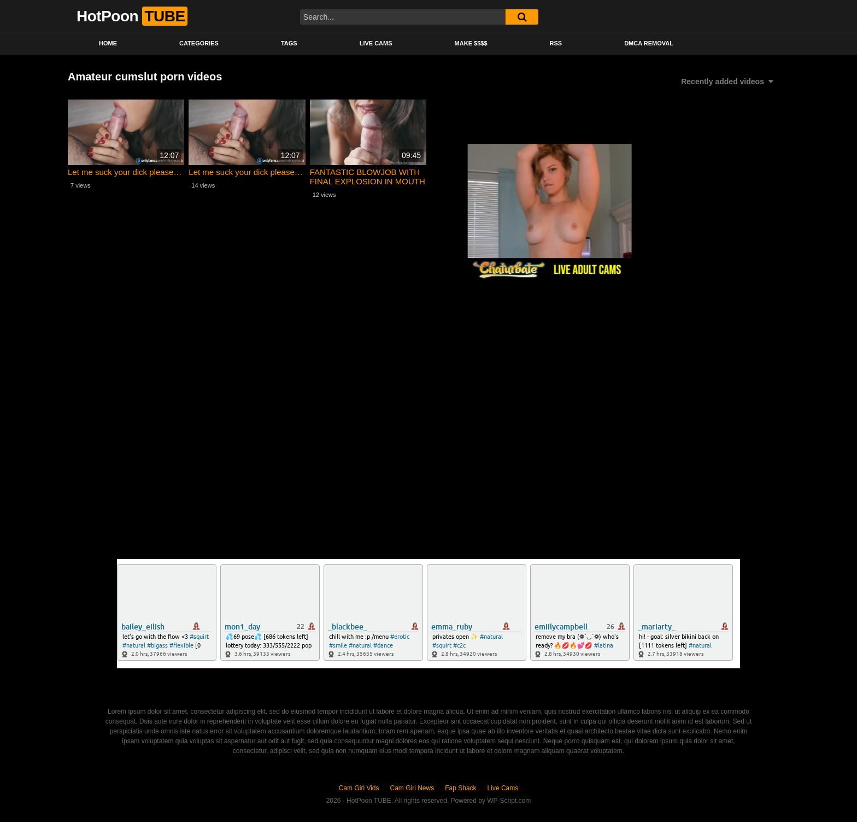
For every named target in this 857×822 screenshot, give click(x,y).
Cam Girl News (412, 788)
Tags (289, 43)
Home (108, 43)
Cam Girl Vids (359, 788)
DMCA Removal (648, 43)
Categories (199, 43)
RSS (556, 43)
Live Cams (376, 43)
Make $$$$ (471, 43)
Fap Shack (460, 788)
